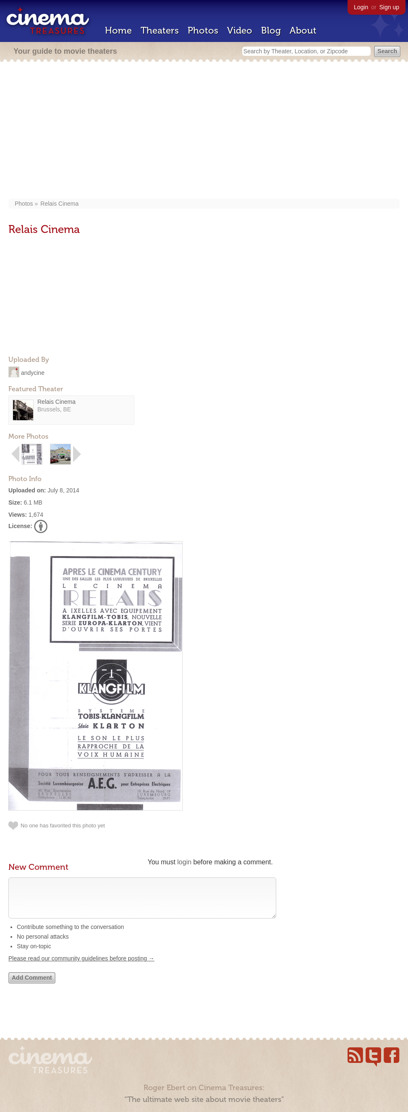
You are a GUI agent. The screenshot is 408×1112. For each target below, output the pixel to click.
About (303, 30)
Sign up (389, 7)
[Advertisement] (204, 131)
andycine (32, 372)
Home (118, 30)
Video (239, 30)
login (184, 862)
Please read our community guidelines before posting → (81, 966)
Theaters (160, 30)
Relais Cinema (59, 203)
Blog (271, 30)
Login (361, 7)
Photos (203, 30)
